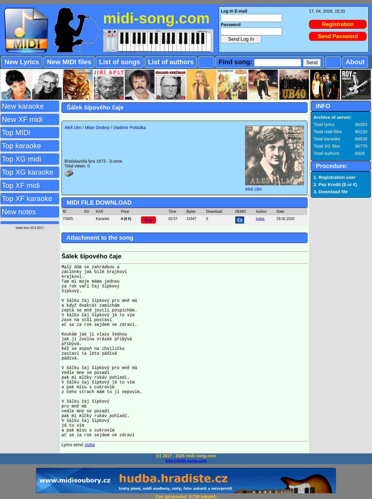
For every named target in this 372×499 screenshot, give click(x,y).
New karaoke (23, 106)
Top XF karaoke (27, 198)
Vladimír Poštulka (129, 127)
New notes (19, 212)
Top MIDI (16, 132)
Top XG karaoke (27, 172)
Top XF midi (21, 185)
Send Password (338, 36)
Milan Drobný (97, 127)
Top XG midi (21, 159)
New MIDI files (69, 62)
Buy (148, 220)
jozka (260, 219)
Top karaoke (21, 146)
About (355, 62)
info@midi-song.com (186, 460)
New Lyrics (21, 62)
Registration (338, 24)
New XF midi (22, 119)
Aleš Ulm (72, 127)
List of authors (171, 62)
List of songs (119, 62)
